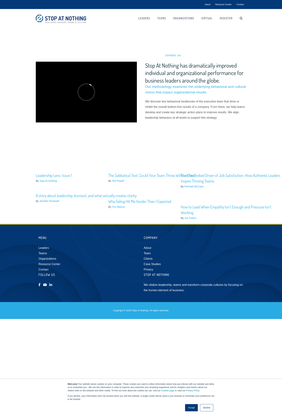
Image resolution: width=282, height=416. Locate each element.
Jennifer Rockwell (49, 201)
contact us (173, 55)
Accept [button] (191, 407)
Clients (148, 258)
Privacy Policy (192, 390)
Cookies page (167, 390)
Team (147, 253)
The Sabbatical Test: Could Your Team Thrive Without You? (152, 175)
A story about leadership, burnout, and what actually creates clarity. (86, 195)
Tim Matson (118, 206)
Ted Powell (118, 180)
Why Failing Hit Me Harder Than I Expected (139, 201)
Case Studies (152, 264)
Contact (43, 269)
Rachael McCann (194, 186)
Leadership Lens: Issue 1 (54, 175)
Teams (42, 253)
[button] (241, 18)
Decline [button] (206, 407)
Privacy (148, 269)
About (147, 247)
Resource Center (49, 264)
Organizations (47, 258)
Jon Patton (190, 218)
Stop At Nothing (48, 180)
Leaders (43, 247)
